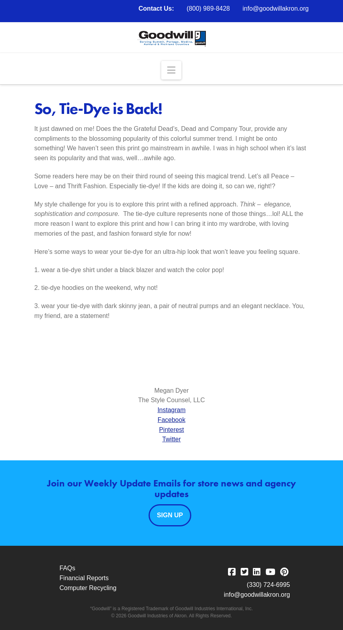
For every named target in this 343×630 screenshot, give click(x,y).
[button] (171, 70)
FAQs (67, 568)
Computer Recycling (88, 588)
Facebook (171, 419)
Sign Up (170, 515)
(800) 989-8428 (208, 8)
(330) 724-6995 (268, 584)
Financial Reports (84, 578)
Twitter (171, 439)
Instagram (171, 410)
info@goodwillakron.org (276, 8)
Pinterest (171, 429)
